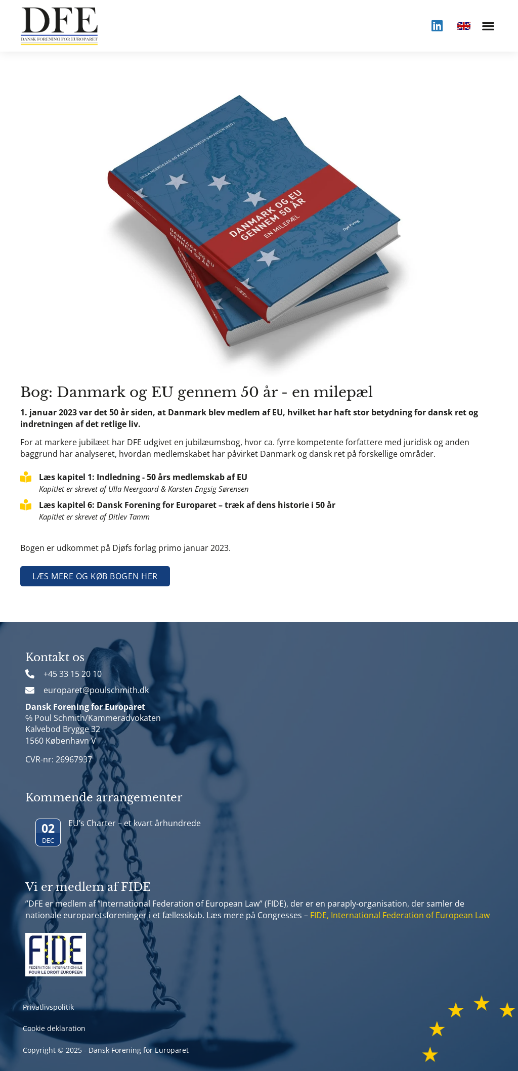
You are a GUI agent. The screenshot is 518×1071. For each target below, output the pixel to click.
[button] (488, 25)
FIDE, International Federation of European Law (400, 915)
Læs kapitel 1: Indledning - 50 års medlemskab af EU (143, 477)
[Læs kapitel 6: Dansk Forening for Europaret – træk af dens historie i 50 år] (25, 504)
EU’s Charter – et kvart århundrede (134, 823)
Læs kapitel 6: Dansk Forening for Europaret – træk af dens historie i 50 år (187, 504)
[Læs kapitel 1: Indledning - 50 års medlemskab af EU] (25, 477)
